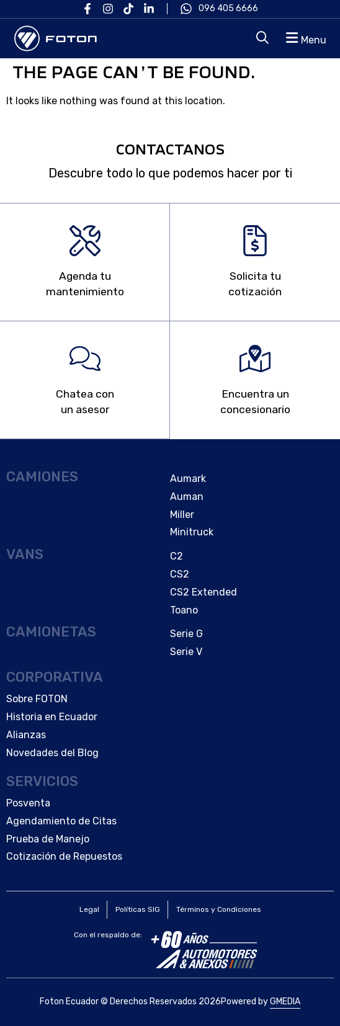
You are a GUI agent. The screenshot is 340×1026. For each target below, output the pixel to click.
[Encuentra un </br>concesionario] (255, 358)
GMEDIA (285, 1001)
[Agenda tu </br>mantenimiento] (85, 240)
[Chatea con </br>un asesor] (85, 358)
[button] (304, 38)
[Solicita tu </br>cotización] (255, 240)
